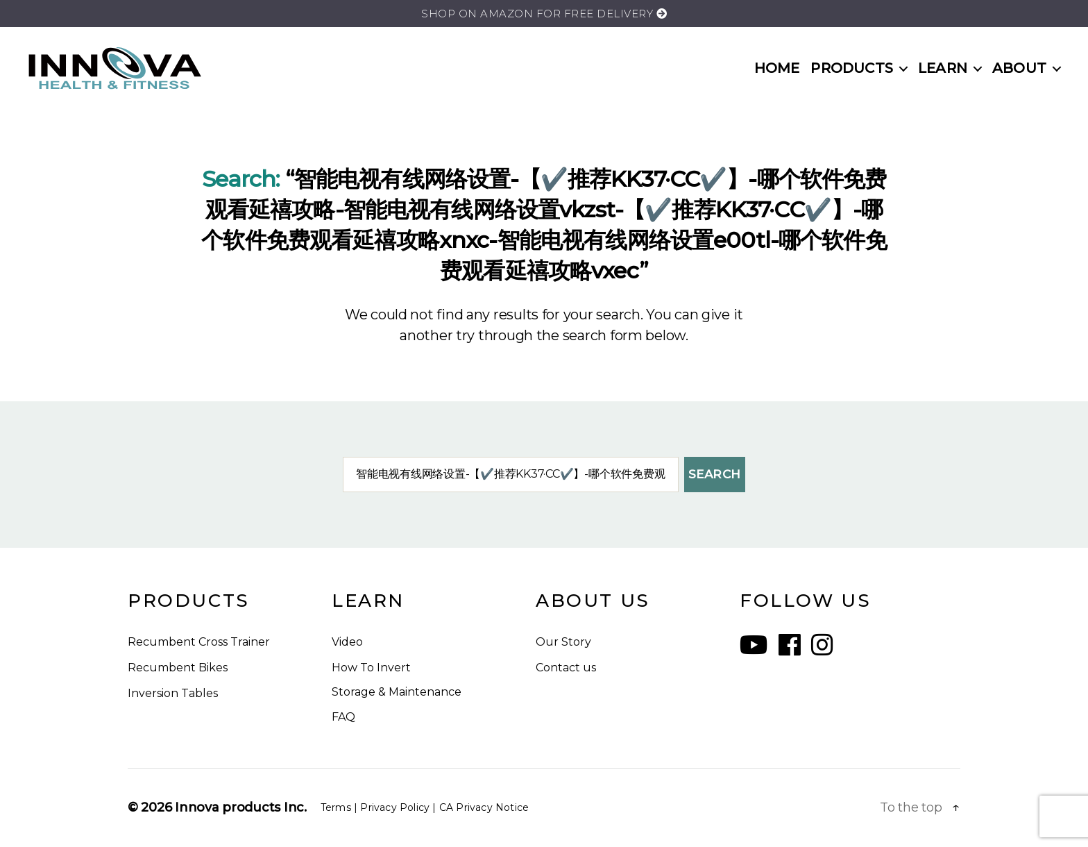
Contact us (566, 667)
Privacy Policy (395, 807)
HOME (777, 68)
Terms (336, 807)
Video (347, 641)
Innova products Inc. (241, 807)
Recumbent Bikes (178, 667)
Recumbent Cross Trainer (199, 641)
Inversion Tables (173, 693)
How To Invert (371, 667)
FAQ (343, 716)
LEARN (942, 68)
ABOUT (1019, 68)
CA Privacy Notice (484, 807)
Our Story (563, 641)
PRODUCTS (851, 68)
